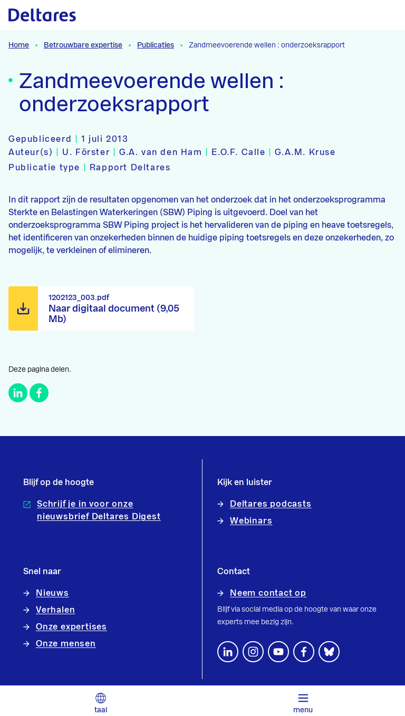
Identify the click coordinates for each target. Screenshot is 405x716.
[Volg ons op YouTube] (278, 651)
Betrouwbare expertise (83, 45)
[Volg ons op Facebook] (303, 651)
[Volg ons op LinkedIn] (227, 651)
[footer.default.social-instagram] (253, 651)
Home (18, 45)
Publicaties (155, 45)
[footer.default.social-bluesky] (329, 651)
